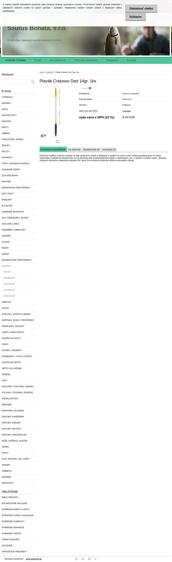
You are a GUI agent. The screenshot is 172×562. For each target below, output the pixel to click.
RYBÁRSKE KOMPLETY (13, 521)
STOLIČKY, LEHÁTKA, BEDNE (16, 314)
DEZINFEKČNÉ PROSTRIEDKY (17, 260)
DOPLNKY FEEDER (11, 423)
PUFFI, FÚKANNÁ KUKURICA (16, 163)
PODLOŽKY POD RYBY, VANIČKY (18, 386)
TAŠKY (5, 344)
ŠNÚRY (5, 248)
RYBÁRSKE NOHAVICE (13, 527)
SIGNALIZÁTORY (10, 398)
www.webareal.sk (34, 559)
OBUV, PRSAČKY (10, 497)
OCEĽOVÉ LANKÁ (10, 224)
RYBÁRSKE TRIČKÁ (11, 533)
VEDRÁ (5, 447)
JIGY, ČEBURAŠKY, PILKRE (15, 218)
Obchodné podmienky (86, 60)
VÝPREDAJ (7, 97)
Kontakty (131, 60)
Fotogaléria (112, 60)
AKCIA (5, 109)
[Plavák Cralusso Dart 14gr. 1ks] (58, 116)
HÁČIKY (5, 254)
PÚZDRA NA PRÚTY (11, 338)
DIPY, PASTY (8, 194)
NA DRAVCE (9, 290)
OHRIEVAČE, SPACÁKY (13, 326)
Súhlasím (135, 16)
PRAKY (5, 453)
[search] (32, 82)
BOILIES (6, 145)
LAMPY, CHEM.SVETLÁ (13, 332)
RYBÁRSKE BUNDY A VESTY (16, 509)
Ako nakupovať (58, 60)
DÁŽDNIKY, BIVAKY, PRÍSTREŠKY (18, 320)
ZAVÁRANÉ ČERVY (11, 169)
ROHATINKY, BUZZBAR (13, 410)
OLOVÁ (5, 308)
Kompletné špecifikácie (53, 149)
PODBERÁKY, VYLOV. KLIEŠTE (17, 356)
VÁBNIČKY (7, 471)
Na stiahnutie (74, 149)
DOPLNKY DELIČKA (11, 429)
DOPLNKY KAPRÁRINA (13, 417)
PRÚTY (5, 127)
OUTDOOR (7, 545)
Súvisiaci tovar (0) (91, 149)
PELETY (6, 151)
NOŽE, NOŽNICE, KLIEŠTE (15, 441)
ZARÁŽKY (6, 236)
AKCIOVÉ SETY (9, 115)
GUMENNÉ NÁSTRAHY (13, 212)
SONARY (6, 465)
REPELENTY (8, 483)
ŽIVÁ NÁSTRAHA (10, 175)
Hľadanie (7, 74)
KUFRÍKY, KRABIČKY (12, 350)
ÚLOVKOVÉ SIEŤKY (11, 362)
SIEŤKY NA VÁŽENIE (12, 368)
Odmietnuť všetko (141, 8)
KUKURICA (7, 157)
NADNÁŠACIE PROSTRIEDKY (16, 187)
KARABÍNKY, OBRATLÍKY (14, 230)
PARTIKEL (7, 181)
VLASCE (6, 242)
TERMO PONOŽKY (11, 539)
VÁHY (4, 380)
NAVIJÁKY (7, 121)
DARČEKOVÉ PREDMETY (14, 551)
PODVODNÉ (9, 284)
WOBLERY (7, 200)
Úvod (42, 72)
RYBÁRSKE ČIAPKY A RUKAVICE (18, 515)
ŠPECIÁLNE (9, 296)
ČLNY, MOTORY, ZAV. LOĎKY (16, 459)
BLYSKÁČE (7, 206)
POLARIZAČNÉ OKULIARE (14, 503)
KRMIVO (6, 133)
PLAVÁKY (6, 266)
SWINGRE (7, 404)
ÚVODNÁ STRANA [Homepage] (15, 60)
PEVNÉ (6, 272)
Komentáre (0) (109, 149)
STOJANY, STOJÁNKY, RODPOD (17, 392)
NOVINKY (6, 103)
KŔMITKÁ (6, 302)
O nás (38, 60)
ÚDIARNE (6, 477)
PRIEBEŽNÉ (9, 278)
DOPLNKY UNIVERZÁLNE (14, 435)
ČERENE (6, 374)
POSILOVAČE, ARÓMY (12, 139)
